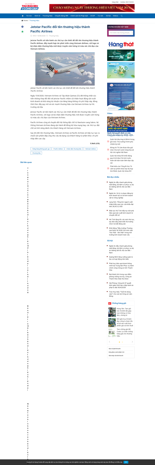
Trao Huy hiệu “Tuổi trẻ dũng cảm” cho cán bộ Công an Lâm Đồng (120, 294)
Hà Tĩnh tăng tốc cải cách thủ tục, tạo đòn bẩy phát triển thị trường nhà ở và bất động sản (122, 221)
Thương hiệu (47, 16)
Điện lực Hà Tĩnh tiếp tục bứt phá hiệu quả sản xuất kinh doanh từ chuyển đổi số (121, 213)
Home (24, 20)
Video (109, 113)
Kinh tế (37, 16)
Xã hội (106, 16)
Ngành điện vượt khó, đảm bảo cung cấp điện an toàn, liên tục (78, 209)
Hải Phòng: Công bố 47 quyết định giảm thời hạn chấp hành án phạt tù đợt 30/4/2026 (121, 285)
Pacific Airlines (58, 149)
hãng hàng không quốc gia (41, 149)
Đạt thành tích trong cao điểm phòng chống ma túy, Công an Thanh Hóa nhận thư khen (120, 276)
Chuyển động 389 (60, 16)
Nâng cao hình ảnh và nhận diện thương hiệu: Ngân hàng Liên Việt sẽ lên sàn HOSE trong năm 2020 (31, 184)
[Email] (29, 445)
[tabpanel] (32, 182)
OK (126, 462)
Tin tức (29, 16)
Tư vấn (99, 16)
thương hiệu (37, 153)
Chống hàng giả (119, 303)
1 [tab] (119, 342)
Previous (109, 341)
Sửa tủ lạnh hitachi (115, 348)
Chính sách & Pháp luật (78, 16)
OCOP (91, 16)
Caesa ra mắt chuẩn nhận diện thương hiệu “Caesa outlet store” (53, 182)
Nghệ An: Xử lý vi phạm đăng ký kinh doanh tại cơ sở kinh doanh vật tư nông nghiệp (121, 195)
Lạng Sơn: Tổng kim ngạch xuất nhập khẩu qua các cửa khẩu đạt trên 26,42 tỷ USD (121, 204)
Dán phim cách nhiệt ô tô (116, 352)
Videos (113, 16)
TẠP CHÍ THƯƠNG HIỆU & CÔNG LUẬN (76, 458)
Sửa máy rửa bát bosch (116, 355)
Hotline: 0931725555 (127, 2)
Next (132, 341)
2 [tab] (122, 342)
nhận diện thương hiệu (74, 149)
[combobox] (121, 33)
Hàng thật (115, 2)
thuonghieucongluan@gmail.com (64, 441)
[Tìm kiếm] (120, 15)
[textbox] (121, 32)
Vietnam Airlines (91, 149)
